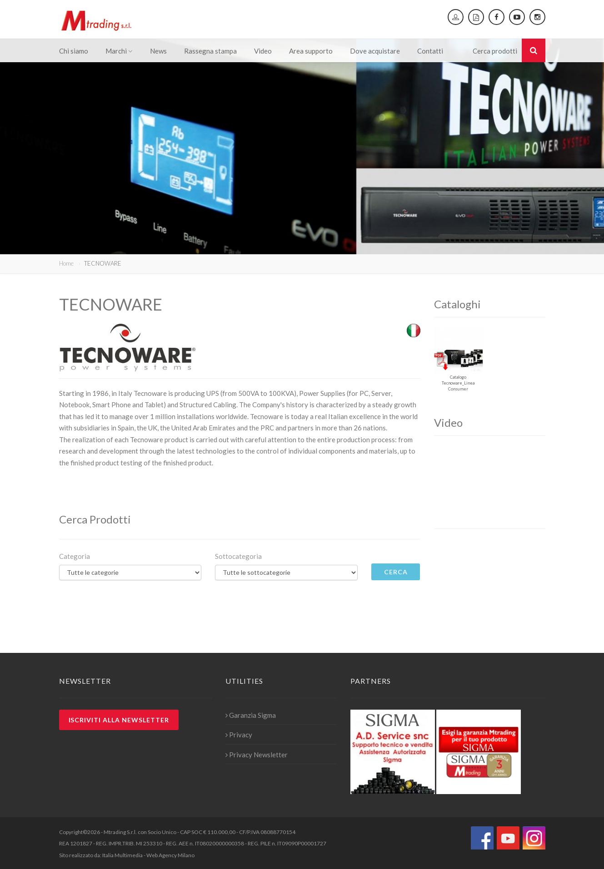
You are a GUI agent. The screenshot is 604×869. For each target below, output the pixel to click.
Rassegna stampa (210, 51)
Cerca (396, 572)
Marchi (119, 51)
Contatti (430, 51)
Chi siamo (73, 51)
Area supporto (311, 51)
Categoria (74, 556)
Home (66, 263)
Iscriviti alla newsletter (119, 720)
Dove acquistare (375, 51)
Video (263, 51)
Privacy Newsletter (256, 754)
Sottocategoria (238, 556)
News (158, 51)
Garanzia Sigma (250, 715)
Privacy (238, 735)
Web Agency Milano (170, 855)
